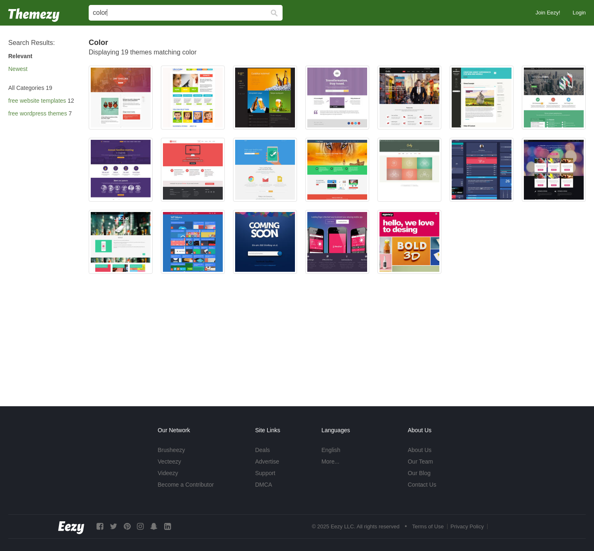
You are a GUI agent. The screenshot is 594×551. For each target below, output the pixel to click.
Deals (262, 450)
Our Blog (419, 473)
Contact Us (422, 484)
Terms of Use (428, 526)
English (330, 450)
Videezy (168, 473)
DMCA (263, 484)
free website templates (37, 100)
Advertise (267, 461)
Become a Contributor (186, 484)
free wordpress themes (37, 113)
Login (579, 12)
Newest (18, 69)
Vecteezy (169, 461)
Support (265, 473)
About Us (419, 450)
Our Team (420, 461)
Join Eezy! (547, 12)
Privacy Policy (467, 526)
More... (330, 461)
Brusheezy (171, 450)
